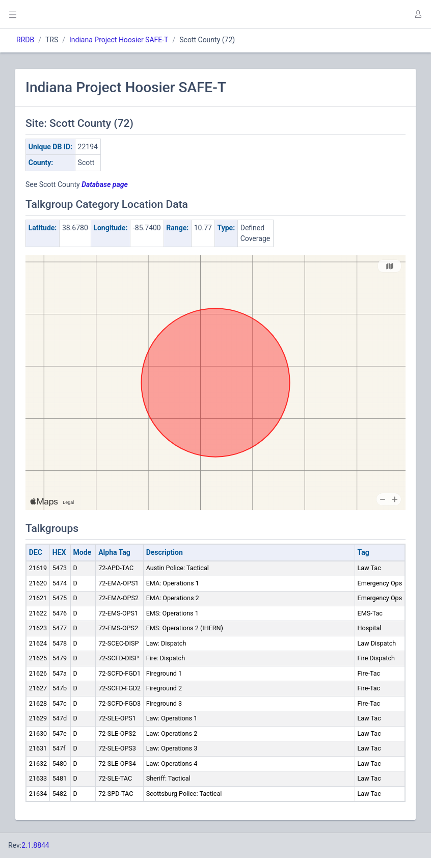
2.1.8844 (35, 845)
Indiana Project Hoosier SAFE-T (118, 40)
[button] (418, 14)
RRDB (25, 40)
